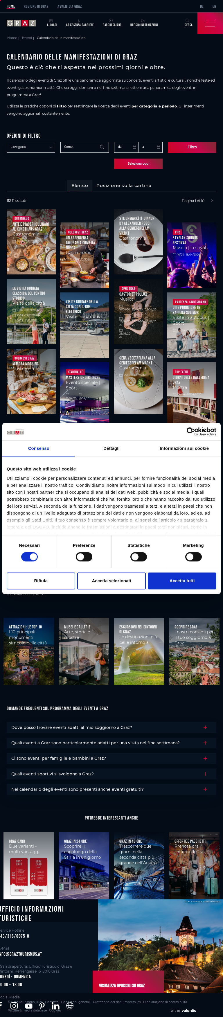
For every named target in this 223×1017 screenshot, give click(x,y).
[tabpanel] (111, 319)
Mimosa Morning (25, 362)
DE (202, 6)
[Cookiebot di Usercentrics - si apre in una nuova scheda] (191, 431)
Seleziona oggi (138, 163)
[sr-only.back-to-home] (24, 23)
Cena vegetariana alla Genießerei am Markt (137, 359)
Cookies (198, 1000)
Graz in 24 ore (75, 840)
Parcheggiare (112, 23)
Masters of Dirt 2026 (83, 376)
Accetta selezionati (111, 580)
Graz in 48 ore (130, 840)
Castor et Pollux (133, 293)
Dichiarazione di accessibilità (138, 1000)
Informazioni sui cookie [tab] (184, 448)
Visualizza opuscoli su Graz (118, 984)
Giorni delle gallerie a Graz (191, 379)
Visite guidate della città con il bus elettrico (82, 305)
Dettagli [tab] (111, 448)
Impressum (110, 1000)
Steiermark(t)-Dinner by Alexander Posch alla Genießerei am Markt (136, 225)
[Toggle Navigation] (210, 23)
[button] (14, 1005)
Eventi (27, 38)
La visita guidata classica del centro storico (28, 292)
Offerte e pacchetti (190, 840)
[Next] (212, 200)
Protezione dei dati (89, 1000)
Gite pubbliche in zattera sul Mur (186, 309)
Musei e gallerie (77, 626)
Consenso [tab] (38, 448)
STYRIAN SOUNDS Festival (185, 239)
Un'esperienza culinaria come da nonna (80, 241)
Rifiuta (41, 580)
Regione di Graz (36, 6)
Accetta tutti (182, 580)
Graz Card (17, 840)
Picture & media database (175, 1000)
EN (214, 6)
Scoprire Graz (186, 626)
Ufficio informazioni (144, 23)
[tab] (79, 185)
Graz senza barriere (80, 23)
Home (11, 6)
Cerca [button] (189, 23)
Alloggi (52, 23)
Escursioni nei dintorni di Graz (138, 628)
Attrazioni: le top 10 (25, 626)
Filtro (192, 147)
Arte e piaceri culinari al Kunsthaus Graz (30, 226)
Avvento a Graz (69, 6)
